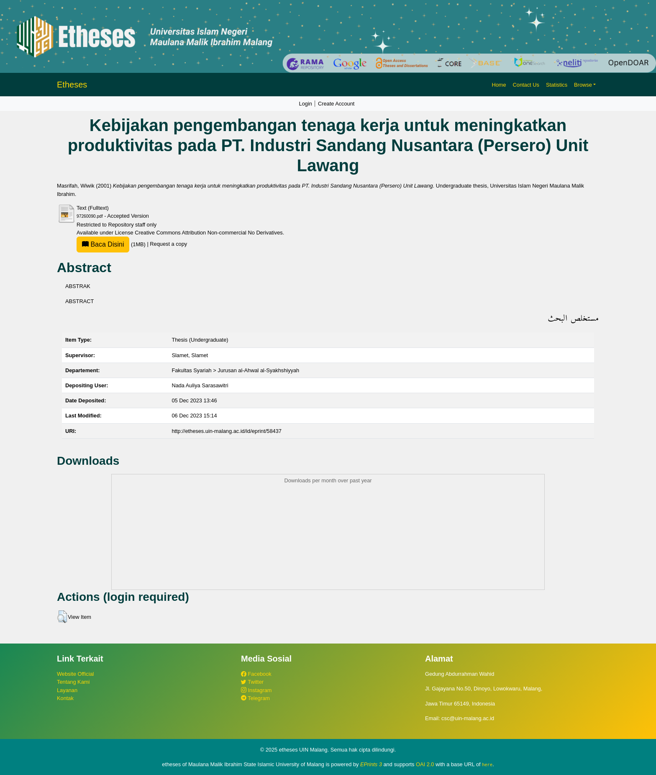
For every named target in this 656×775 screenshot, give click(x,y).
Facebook (256, 674)
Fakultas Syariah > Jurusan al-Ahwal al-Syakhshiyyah (235, 370)
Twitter (252, 682)
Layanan (67, 690)
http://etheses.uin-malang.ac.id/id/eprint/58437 (227, 431)
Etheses (72, 84)
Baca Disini (103, 244)
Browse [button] (583, 85)
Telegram (255, 698)
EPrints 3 (371, 764)
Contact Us (526, 85)
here (487, 764)
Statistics (556, 85)
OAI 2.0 (425, 764)
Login (305, 103)
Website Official (75, 674)
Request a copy (168, 244)
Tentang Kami (73, 682)
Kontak (65, 698)
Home (499, 85)
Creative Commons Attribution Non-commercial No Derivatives (208, 232)
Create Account (336, 103)
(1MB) (112, 244)
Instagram (256, 690)
